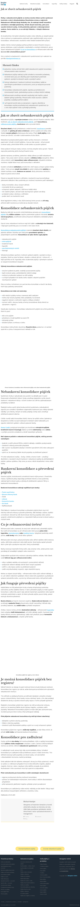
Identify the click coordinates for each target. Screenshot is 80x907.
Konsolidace (46, 3)
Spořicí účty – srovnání (6, 883)
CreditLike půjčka (44, 866)
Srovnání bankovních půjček (8, 864)
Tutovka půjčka (43, 875)
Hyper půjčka (43, 892)
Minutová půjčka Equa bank (7, 870)
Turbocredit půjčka (44, 883)
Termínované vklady (6, 885)
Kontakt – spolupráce (23, 901)
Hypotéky (54, 3)
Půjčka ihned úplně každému (27, 882)
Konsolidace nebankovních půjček (13, 230)
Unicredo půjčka (44, 887)
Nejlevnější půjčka (24, 878)
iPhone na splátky (5, 889)
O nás (2, 901)
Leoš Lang (77, 905)
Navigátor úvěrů (72, 875)
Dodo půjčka (43, 868)
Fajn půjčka (42, 870)
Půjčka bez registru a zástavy (27, 895)
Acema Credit (43, 894)
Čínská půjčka (4, 893)
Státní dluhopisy (5, 878)
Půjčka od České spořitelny (7, 872)
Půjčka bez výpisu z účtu (26, 880)
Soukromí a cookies (11, 901)
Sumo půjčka (43, 890)
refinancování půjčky (8, 124)
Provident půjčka (24, 893)
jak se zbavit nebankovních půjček (20, 122)
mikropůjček (6, 241)
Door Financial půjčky (45, 877)
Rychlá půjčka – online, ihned (27, 866)
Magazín (72, 3)
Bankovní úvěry (24, 3)
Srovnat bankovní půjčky (27, 849)
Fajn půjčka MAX (5, 891)
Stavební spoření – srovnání (8, 881)
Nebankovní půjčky (35, 3)
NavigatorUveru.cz (13, 58)
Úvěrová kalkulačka (5, 862)
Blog (25, 818)
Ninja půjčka (43, 879)
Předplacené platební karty (7, 887)
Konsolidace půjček (5, 874)
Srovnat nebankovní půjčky (52, 849)
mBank (4, 499)
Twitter (26, 816)
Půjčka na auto (4, 876)
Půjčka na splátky (24, 885)
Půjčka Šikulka (43, 864)
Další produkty (63, 3)
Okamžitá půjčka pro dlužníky (27, 887)
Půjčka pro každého (25, 876)
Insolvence (41, 129)
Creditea (42, 872)
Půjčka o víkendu (24, 874)
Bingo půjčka (43, 881)
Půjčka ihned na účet (25, 889)
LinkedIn (38, 816)
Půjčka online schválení (26, 872)
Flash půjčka (43, 885)
